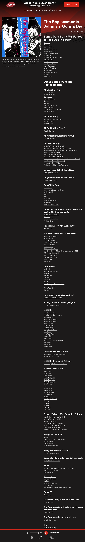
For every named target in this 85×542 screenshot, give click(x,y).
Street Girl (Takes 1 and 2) (52, 356)
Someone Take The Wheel (52, 109)
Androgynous (48, 317)
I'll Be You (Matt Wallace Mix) (53, 157)
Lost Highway (48, 443)
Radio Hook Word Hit (51, 446)
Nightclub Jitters (49, 392)
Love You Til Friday (50, 512)
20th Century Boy (50, 313)
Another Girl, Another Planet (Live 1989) (57, 148)
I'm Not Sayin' (48, 441)
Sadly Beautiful (49, 107)
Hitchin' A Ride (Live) (51, 249)
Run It (46, 282)
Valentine (47, 409)
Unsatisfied (47, 261)
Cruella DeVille (49, 121)
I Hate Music (48, 55)
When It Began (49, 111)
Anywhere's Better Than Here (54, 190)
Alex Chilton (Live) (50, 520)
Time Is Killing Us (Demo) (52, 427)
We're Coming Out (50, 347)
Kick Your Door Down (51, 62)
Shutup (46, 74)
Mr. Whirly (47, 280)
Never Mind (48, 388)
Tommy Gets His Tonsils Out (53, 340)
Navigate (28, 10)
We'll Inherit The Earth (51, 205)
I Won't (46, 194)
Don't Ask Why (49, 47)
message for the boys (51, 180)
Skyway (46, 401)
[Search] (60, 10)
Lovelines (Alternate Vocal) (53, 298)
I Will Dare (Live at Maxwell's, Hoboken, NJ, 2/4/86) (61, 251)
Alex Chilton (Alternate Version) (54, 417)
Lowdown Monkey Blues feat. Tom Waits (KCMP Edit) (62, 159)
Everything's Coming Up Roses (54, 439)
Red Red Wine (48, 395)
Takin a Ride (48, 76)
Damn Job (47, 495)
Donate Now (71, 5)
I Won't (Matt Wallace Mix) (52, 154)
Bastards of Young (50, 528)
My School (47, 481)
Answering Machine (50, 236)
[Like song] (77, 31)
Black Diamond (49, 323)
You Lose (47, 290)
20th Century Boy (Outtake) (53, 315)
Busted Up (47, 437)
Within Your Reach (50, 288)
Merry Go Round (49, 99)
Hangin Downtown (50, 49)
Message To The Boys (51, 219)
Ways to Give (41, 10)
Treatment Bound (49, 286)
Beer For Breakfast (50, 421)
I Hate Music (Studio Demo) (53, 57)
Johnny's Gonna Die (50, 255)
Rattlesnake (48, 70)
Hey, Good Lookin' (50, 477)
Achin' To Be (48, 188)
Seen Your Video (49, 334)
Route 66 (47, 397)
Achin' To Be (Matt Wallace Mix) (54, 146)
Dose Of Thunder (49, 245)
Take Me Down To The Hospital (54, 284)
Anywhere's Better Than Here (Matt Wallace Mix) (60, 150)
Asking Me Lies (49, 192)
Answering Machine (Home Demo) (55, 364)
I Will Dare (47, 332)
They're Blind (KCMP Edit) (52, 163)
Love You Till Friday (50, 64)
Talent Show (48, 203)
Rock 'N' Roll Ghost (50, 200)
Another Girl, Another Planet (53, 119)
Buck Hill (47, 269)
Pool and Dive (48, 221)
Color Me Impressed (51, 242)
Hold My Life (48, 228)
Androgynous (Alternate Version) (55, 354)
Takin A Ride (48, 259)
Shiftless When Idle (50, 72)
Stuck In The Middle (50, 483)
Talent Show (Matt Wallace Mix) (54, 161)
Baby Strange (48, 238)
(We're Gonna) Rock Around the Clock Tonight (59, 468)
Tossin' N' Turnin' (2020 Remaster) (55, 430)
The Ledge (47, 407)
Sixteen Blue (48, 336)
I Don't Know (48, 384)
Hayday (46, 273)
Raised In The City (50, 68)
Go (45, 475)
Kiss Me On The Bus (50, 257)
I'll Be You (47, 198)
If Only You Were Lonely (52, 253)
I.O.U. (45, 386)
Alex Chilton (48, 371)
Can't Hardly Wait (49, 240)
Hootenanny (48, 275)
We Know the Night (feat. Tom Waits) (56, 165)
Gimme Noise (48, 473)
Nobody (46, 101)
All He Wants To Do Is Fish (52, 419)
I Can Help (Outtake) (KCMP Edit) (55, 425)
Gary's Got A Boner (50, 330)
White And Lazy (49, 485)
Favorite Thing (48, 247)
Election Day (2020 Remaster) (54, 423)
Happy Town (48, 97)
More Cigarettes (49, 66)
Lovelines (47, 277)
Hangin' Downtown (50, 51)
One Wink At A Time (50, 105)
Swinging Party (49, 502)
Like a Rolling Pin (49, 138)
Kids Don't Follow (50, 479)
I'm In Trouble (48, 60)
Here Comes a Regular (51, 215)
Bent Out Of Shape (50, 95)
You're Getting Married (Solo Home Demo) (58, 487)
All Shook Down (49, 93)
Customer (47, 45)
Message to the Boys (51, 173)
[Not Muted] (27, 533)
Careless (47, 43)
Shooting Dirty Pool (50, 399)
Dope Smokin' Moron (51, 470)
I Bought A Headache (51, 53)
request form (20, 66)
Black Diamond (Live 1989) (53, 152)
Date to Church (49, 123)
